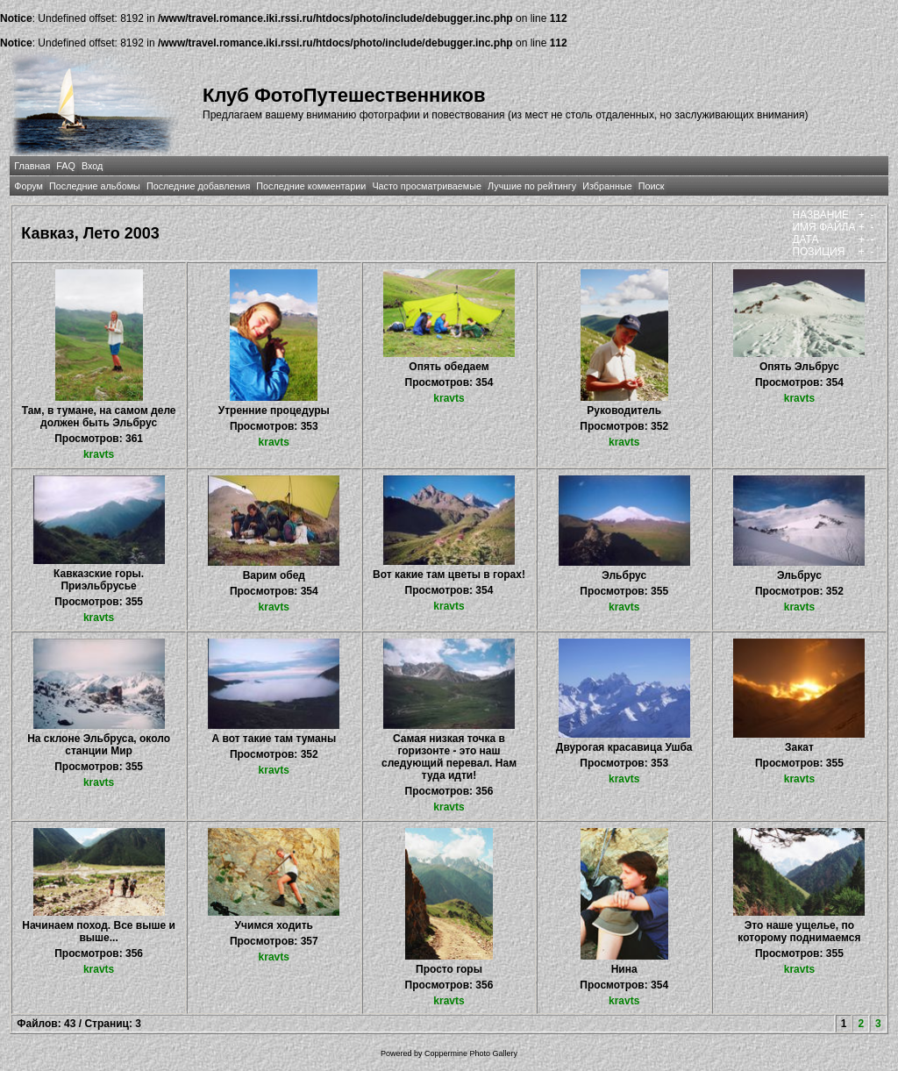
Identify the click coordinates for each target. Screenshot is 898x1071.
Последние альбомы (94, 186)
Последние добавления (198, 186)
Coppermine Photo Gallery (470, 1053)
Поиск (651, 186)
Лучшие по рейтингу (532, 186)
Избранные (606, 186)
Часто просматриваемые (426, 186)
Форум (28, 186)
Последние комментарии (311, 186)
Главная (32, 166)
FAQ (65, 166)
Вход (92, 166)
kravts (98, 454)
